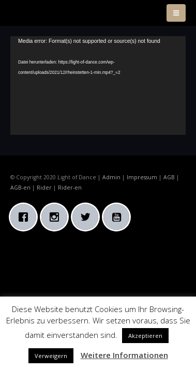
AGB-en (20, 187)
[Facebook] (25, 217)
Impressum (142, 177)
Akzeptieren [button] (145, 335)
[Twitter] (87, 217)
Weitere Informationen (124, 355)
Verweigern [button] (51, 356)
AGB (169, 177)
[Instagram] (56, 217)
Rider (44, 187)
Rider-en (70, 187)
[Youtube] (118, 217)
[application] (98, 85)
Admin (111, 177)
